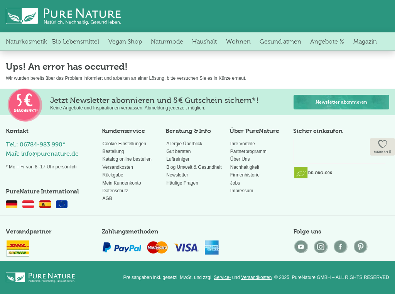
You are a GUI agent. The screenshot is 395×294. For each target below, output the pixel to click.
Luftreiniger (177, 159)
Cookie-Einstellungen (124, 143)
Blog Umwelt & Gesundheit (193, 167)
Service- (222, 277)
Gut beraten (178, 151)
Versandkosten (118, 167)
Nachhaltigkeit (244, 167)
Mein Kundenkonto (122, 183)
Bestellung (113, 151)
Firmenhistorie (245, 175)
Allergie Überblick (184, 143)
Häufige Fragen (182, 183)
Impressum (241, 190)
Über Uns (240, 159)
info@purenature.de (50, 153)
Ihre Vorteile (242, 143)
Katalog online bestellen (127, 159)
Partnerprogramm (248, 151)
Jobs (235, 183)
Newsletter (177, 175)
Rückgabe (113, 175)
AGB (107, 198)
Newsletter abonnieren (341, 102)
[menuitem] (26, 41)
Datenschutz (115, 190)
